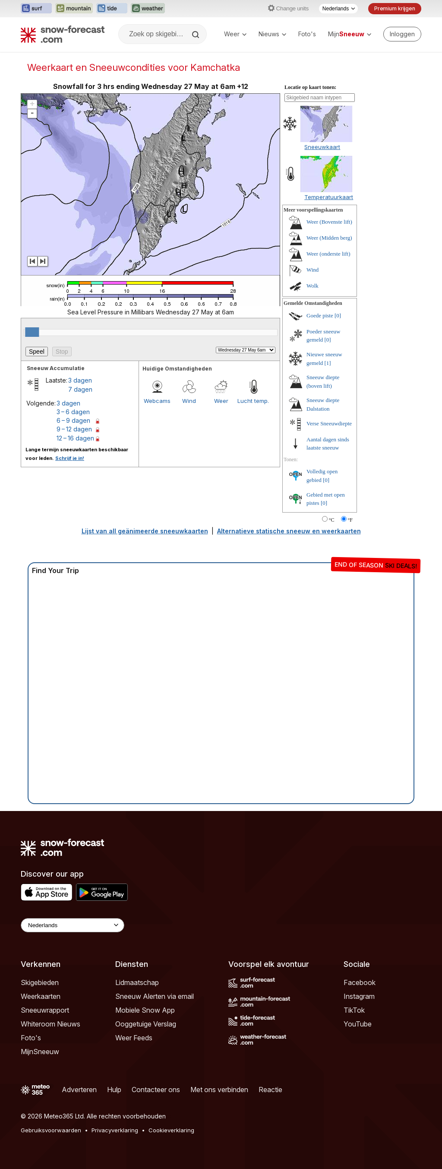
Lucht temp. (253, 400)
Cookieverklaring (171, 1130)
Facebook (360, 982)
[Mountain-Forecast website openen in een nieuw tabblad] (74, 8)
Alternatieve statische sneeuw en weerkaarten (289, 531)
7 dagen (80, 389)
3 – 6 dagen (73, 411)
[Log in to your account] (402, 34)
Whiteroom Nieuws (50, 1024)
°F (350, 520)
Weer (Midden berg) (329, 237)
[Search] (196, 34)
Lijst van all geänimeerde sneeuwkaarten (145, 531)
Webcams (157, 400)
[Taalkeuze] (338, 8)
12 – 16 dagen (75, 438)
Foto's (307, 34)
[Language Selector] (72, 925)
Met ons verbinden (219, 1089)
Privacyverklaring (115, 1130)
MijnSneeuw (40, 1051)
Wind (189, 400)
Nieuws (272, 34)
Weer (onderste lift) (328, 253)
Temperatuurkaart (328, 196)
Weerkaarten (40, 996)
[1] (328, 363)
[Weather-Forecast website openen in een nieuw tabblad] (148, 8)
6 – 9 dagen (73, 420)
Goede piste (319, 315)
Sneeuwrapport (45, 1010)
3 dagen (80, 380)
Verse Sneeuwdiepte (329, 423)
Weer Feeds (133, 1037)
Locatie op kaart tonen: (310, 87)
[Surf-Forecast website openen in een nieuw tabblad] (36, 8)
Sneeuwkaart (322, 146)
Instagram (359, 996)
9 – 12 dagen (74, 429)
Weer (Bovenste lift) (329, 222)
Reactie (270, 1089)
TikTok (354, 1010)
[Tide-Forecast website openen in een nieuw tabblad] (111, 8)
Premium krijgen (394, 8)
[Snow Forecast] (62, 34)
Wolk (312, 285)
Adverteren (79, 1089)
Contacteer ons (156, 1089)
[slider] (32, 332)
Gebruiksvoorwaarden (51, 1130)
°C (332, 520)
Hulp (114, 1089)
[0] (338, 315)
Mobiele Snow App (145, 1010)
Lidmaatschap (137, 982)
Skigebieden (40, 982)
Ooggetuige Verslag (145, 1024)
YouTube (358, 1024)
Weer (235, 34)
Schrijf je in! (69, 458)
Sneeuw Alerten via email (154, 996)
